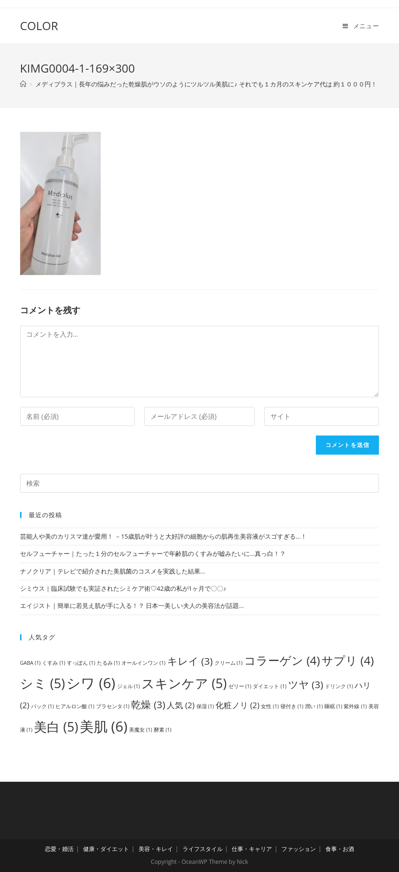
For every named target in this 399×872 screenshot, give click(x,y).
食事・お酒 (339, 849)
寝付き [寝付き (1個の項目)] (291, 706)
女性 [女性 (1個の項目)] (270, 706)
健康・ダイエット (106, 849)
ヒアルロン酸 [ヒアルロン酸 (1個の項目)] (74, 706)
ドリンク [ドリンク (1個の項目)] (339, 686)
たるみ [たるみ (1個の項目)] (108, 662)
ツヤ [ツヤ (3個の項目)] (306, 684)
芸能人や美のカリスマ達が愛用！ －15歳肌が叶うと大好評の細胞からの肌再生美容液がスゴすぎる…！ (163, 536)
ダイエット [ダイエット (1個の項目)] (269, 686)
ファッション (298, 849)
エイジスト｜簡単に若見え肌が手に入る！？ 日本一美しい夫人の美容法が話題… (132, 605)
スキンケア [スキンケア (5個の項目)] (183, 683)
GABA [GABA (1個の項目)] (30, 662)
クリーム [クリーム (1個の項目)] (229, 662)
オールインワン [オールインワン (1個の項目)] (143, 662)
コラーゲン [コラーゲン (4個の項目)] (282, 660)
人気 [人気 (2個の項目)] (180, 705)
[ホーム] (23, 84)
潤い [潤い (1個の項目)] (314, 706)
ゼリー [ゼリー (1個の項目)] (239, 686)
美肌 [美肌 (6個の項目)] (104, 726)
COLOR (39, 25)
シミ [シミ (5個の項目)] (42, 683)
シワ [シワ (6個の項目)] (90, 682)
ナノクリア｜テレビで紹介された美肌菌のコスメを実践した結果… (112, 571)
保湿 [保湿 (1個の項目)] (205, 706)
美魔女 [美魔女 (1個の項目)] (140, 729)
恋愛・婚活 (59, 849)
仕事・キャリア (252, 849)
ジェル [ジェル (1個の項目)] (128, 686)
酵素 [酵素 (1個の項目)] (163, 729)
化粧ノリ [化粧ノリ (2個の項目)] (237, 705)
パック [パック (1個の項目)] (42, 706)
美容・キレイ (156, 849)
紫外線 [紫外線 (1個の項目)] (355, 706)
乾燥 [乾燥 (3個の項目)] (148, 704)
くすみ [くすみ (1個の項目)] (53, 662)
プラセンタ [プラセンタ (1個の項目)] (112, 706)
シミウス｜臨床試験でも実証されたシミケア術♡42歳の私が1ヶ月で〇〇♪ (123, 588)
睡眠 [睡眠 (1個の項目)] (333, 706)
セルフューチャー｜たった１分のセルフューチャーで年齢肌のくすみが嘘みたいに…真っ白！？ (153, 553)
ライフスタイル (203, 849)
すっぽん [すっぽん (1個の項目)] (81, 662)
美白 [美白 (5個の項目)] (56, 726)
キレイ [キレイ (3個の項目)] (190, 661)
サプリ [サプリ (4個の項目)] (348, 660)
